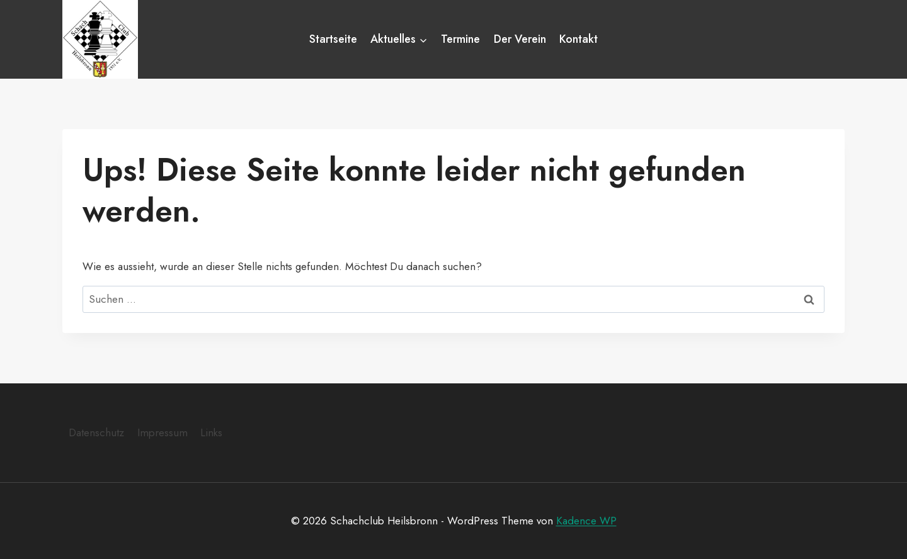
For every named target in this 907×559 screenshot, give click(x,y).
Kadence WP (586, 520)
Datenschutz (96, 432)
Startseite (333, 39)
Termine (460, 39)
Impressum (162, 432)
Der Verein (520, 39)
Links (211, 432)
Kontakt (578, 39)
